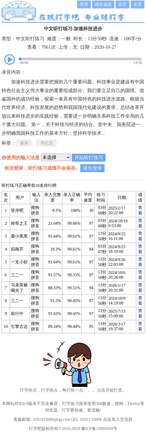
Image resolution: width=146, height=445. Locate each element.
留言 (122, 4)
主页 (137, 4)
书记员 (46, 143)
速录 (24, 143)
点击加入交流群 (118, 419)
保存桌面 (103, 4)
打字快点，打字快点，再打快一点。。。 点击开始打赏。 (73, 390)
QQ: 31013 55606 (86, 419)
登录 (84, 4)
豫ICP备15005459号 (99, 428)
